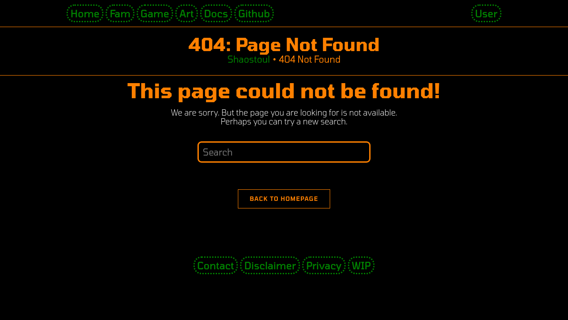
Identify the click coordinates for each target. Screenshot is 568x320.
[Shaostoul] (248, 59)
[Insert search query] (284, 152)
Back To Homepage (284, 198)
